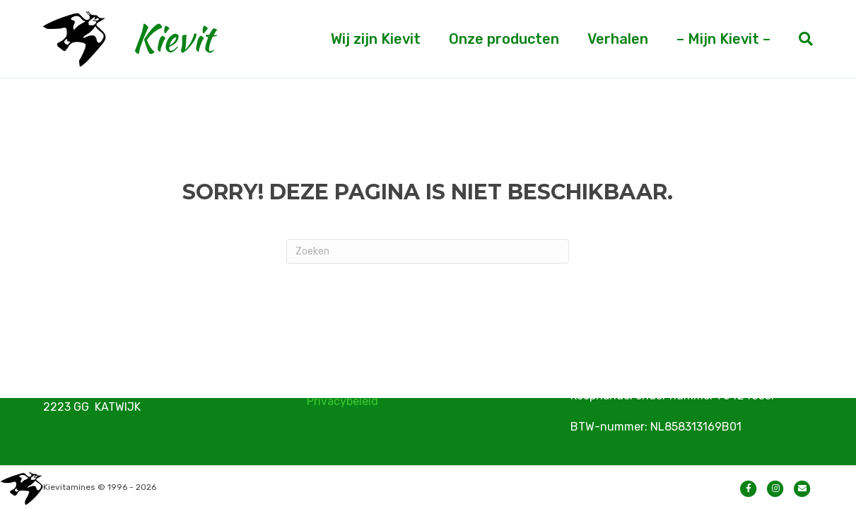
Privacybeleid (342, 401)
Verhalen (617, 38)
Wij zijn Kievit (376, 38)
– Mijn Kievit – (723, 38)
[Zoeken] (799, 39)
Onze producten (504, 38)
